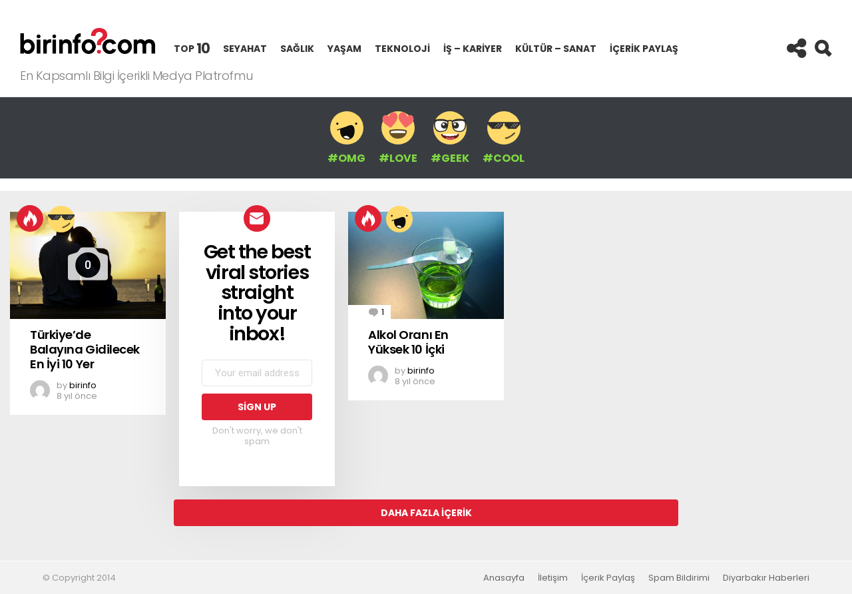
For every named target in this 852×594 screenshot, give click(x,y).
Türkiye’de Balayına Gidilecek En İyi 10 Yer (85, 349)
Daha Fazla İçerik (426, 512)
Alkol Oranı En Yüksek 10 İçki (408, 342)
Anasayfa (504, 578)
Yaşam (344, 48)
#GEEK (450, 137)
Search (822, 48)
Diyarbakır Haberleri (766, 578)
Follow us (795, 48)
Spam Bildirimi (679, 578)
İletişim (553, 578)
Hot (30, 218)
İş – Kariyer (472, 48)
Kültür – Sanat (555, 48)
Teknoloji (402, 48)
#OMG (346, 137)
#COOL (504, 137)
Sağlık (297, 48)
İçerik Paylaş (644, 53)
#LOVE (398, 137)
